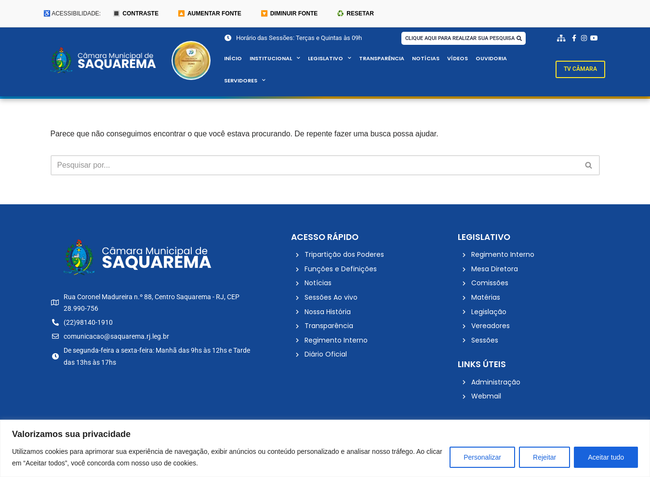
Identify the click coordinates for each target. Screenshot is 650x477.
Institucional (275, 59)
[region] (325, 448)
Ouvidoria (492, 59)
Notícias (425, 59)
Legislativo (329, 59)
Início (233, 59)
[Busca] (314, 166)
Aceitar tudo (606, 457)
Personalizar (482, 457)
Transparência (381, 59)
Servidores (245, 81)
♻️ (355, 13)
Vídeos (457, 59)
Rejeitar (544, 457)
